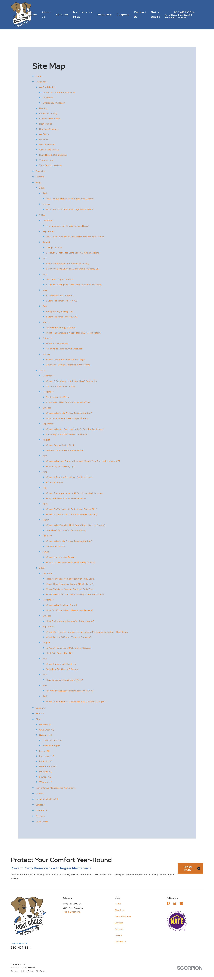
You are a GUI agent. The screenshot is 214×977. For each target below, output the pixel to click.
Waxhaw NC (45, 782)
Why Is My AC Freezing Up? (60, 466)
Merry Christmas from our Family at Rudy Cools (70, 589)
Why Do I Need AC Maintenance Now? (66, 498)
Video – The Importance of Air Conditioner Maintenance (74, 493)
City (38, 719)
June (45, 274)
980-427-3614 (184, 12)
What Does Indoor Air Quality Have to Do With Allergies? (75, 701)
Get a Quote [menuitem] (155, 14)
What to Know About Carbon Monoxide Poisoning (71, 514)
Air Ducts (44, 134)
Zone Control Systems (50, 165)
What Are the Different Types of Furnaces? (68, 637)
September (48, 231)
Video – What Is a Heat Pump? (61, 605)
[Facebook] (168, 903)
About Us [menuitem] (46, 14)
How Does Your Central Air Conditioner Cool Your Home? (75, 236)
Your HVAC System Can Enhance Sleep (66, 530)
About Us (119, 910)
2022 (42, 567)
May (45, 290)
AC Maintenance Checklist (59, 295)
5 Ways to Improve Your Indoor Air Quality (67, 263)
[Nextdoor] (181, 903)
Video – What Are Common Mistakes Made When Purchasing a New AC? (83, 461)
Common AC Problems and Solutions (65, 450)
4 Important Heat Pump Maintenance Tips (68, 402)
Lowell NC (44, 751)
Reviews (40, 176)
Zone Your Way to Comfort (59, 279)
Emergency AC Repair (54, 102)
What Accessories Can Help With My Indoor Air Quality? (75, 594)
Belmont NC (45, 724)
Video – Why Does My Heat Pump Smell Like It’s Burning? (75, 525)
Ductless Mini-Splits (49, 118)
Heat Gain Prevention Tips (59, 653)
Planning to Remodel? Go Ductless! (64, 348)
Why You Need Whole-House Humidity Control (70, 562)
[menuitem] (14, 971)
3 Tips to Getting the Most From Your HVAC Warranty (74, 284)
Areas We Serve (123, 916)
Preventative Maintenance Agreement (55, 787)
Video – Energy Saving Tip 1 (60, 445)
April (45, 193)
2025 (42, 187)
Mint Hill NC (45, 761)
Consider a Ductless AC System (62, 669)
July (45, 258)
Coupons (40, 804)
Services (119, 922)
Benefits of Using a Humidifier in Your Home (68, 364)
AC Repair (48, 97)
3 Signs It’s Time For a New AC (62, 316)
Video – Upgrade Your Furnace (61, 557)
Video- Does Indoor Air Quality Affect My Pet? (69, 584)
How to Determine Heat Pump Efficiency (67, 418)
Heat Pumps (45, 123)
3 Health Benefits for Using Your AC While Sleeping (72, 252)
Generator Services (49, 149)
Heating (43, 108)
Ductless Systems (48, 129)
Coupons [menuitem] (123, 14)
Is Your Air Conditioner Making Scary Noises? (68, 647)
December (48, 220)
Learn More (192, 868)
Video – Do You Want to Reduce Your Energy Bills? (71, 509)
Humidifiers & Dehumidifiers (53, 154)
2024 (42, 215)
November (48, 391)
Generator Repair (51, 745)
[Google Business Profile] (174, 903)
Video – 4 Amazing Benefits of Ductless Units (69, 477)
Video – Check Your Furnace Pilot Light (65, 359)
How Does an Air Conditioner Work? (64, 680)
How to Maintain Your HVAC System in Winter (70, 209)
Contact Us (41, 810)
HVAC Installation (52, 740)
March (46, 322)
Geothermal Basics (55, 546)
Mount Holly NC (47, 766)
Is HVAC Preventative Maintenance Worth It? (69, 690)
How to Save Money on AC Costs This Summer (70, 198)
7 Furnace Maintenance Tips (60, 386)
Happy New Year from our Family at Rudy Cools (70, 578)
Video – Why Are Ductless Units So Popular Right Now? (75, 429)
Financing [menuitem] (104, 14)
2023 (42, 370)
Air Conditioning (47, 87)
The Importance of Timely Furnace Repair (67, 225)
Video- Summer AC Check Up (61, 664)
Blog (38, 182)
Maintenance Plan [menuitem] (83, 14)
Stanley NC (45, 776)
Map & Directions (71, 911)
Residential (41, 81)
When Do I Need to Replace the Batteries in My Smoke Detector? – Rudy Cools (87, 632)
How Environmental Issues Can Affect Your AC (70, 621)
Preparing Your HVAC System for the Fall (67, 434)
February (47, 338)
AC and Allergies (54, 482)
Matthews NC (46, 756)
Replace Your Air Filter (57, 397)
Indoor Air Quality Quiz (47, 799)
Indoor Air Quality (48, 113)
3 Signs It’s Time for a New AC (61, 300)
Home (39, 76)
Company (40, 707)
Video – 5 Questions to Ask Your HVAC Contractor (71, 381)
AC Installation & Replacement (59, 92)
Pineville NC (45, 771)
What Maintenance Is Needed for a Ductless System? (73, 332)
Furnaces (43, 139)
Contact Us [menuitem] (140, 14)
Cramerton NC (46, 729)
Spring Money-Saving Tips (59, 311)
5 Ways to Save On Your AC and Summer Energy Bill (72, 268)
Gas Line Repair (47, 144)
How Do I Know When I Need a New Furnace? (69, 610)
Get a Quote (42, 821)
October (47, 407)
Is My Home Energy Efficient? (61, 327)
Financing (40, 171)
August (46, 242)
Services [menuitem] (62, 14)
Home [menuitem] (32, 14)
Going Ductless (54, 247)
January (46, 204)
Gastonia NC (45, 735)
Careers (40, 793)
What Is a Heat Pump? (57, 343)
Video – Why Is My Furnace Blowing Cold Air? (69, 413)
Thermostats (46, 160)
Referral (40, 713)
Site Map (40, 816)
